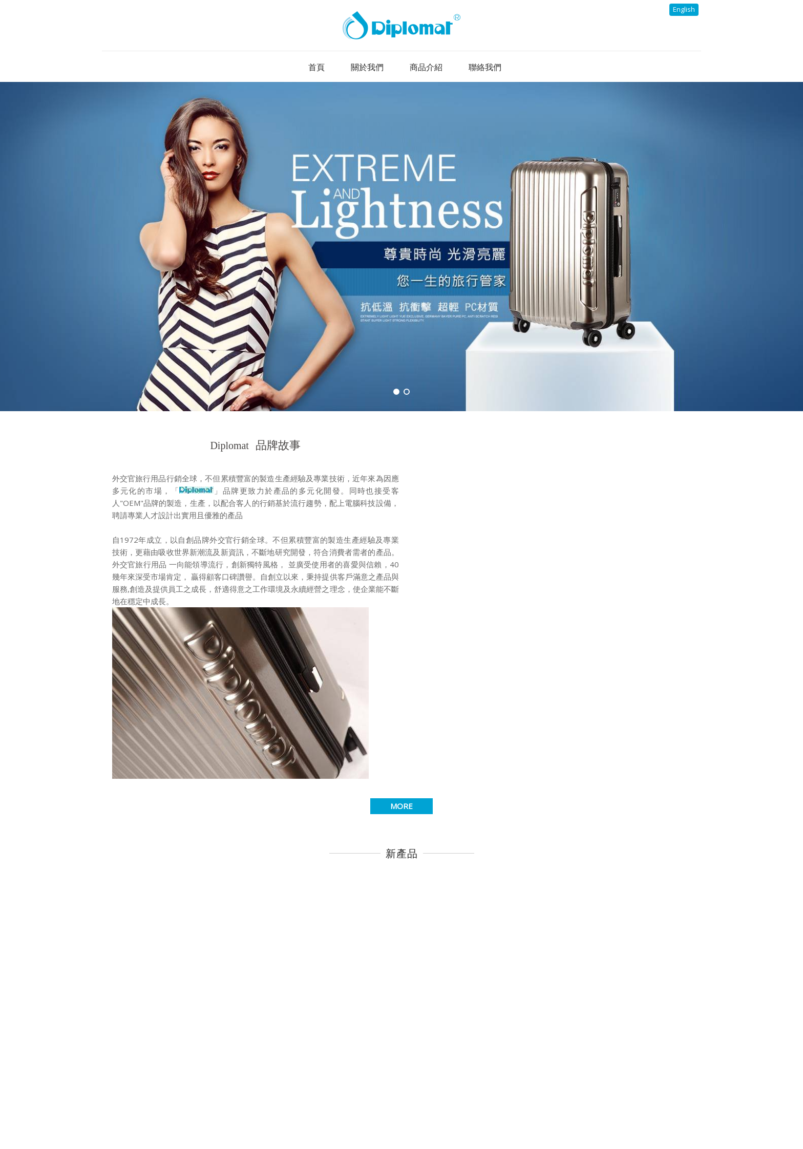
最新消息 (393, 1105)
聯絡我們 (508, 1105)
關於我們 (336, 1105)
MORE (401, 638)
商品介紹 (450, 1105)
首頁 (287, 1105)
